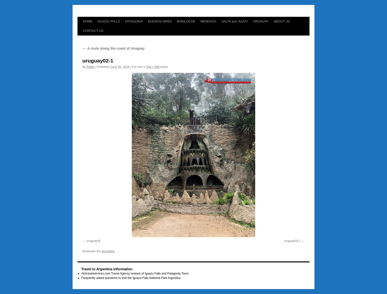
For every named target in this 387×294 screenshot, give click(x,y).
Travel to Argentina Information (107, 269)
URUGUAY (261, 21)
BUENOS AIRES (160, 21)
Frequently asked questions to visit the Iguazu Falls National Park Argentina (131, 278)
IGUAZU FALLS (108, 21)
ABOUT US (282, 21)
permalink (107, 251)
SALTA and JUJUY (234, 21)
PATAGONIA (134, 21)
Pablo (90, 67)
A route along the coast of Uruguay (113, 48)
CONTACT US (93, 31)
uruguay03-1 (292, 241)
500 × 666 (153, 67)
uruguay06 (93, 241)
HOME (88, 21)
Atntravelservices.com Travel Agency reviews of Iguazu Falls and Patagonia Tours (135, 273)
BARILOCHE (186, 21)
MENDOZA (208, 21)
